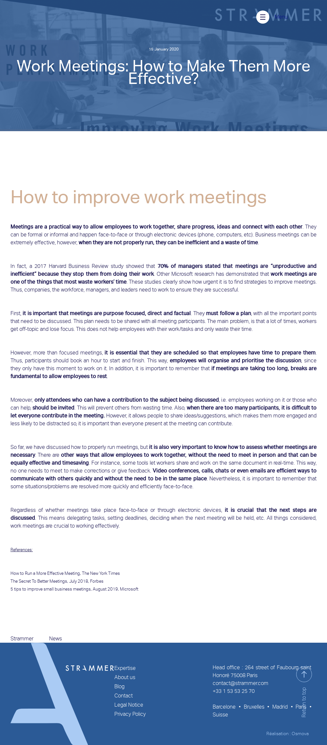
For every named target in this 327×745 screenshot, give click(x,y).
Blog (119, 686)
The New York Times (101, 573)
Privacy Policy (130, 714)
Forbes (97, 581)
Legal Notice (128, 705)
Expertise (125, 668)
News (55, 638)
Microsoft (129, 589)
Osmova (300, 733)
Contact (123, 696)
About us (124, 677)
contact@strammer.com (240, 683)
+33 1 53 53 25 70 (234, 691)
